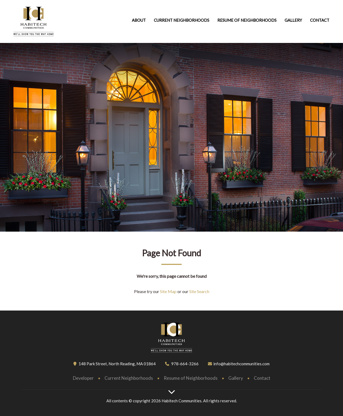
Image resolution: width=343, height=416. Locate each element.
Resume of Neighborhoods (191, 378)
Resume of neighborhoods (247, 20)
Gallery (293, 20)
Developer (83, 378)
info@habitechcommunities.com (241, 363)
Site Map (168, 291)
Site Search (198, 291)
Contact (319, 20)
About (139, 20)
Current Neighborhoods (181, 20)
